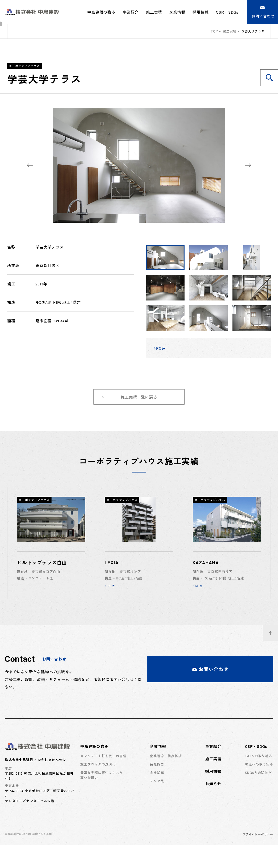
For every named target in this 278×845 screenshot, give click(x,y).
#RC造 (159, 348)
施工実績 (154, 12)
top (214, 31)
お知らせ (213, 783)
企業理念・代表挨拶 (166, 755)
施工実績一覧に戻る (129, 397)
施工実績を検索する (272, 77)
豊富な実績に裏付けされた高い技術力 (101, 775)
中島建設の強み (94, 746)
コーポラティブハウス (24, 66)
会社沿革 (157, 772)
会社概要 (157, 764)
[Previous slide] (30, 165)
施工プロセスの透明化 (98, 764)
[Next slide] (248, 165)
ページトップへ (273, 630)
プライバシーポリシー (258, 834)
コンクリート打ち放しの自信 (103, 755)
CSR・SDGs (256, 746)
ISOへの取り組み (258, 755)
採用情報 (200, 12)
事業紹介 (131, 12)
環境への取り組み (259, 764)
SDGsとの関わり (258, 772)
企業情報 (158, 746)
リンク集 (157, 780)
